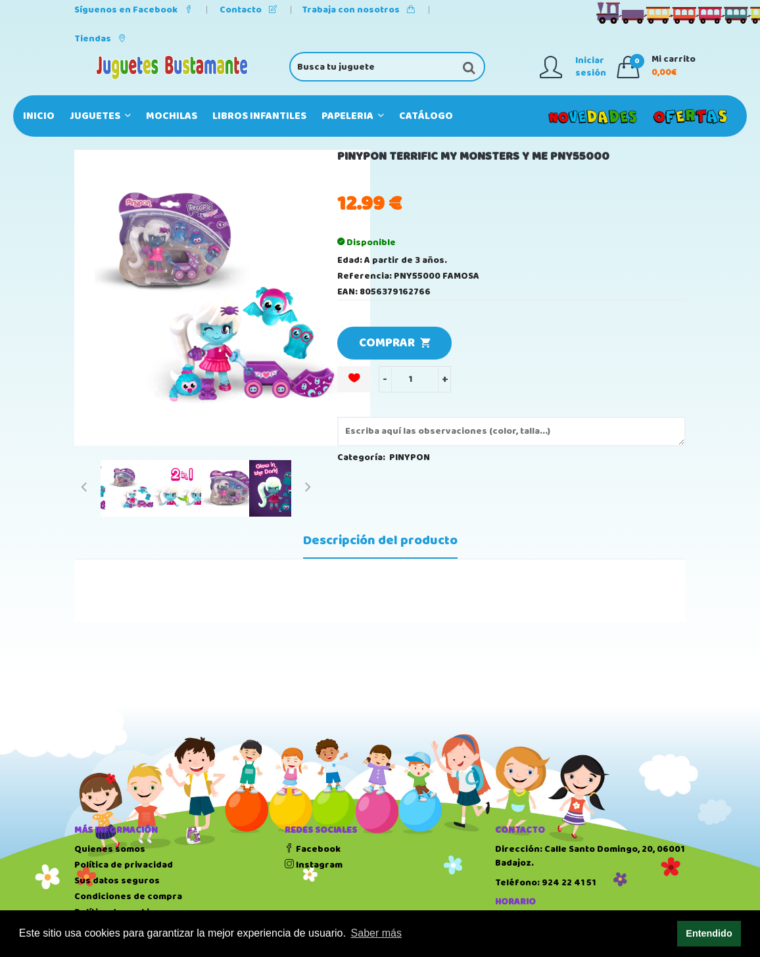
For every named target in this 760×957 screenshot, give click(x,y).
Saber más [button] (376, 933)
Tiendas (100, 39)
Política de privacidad (123, 865)
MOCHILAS (171, 116)
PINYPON (409, 457)
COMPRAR (394, 343)
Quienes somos (109, 849)
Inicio (39, 116)
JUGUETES (100, 116)
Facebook (313, 849)
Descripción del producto (380, 541)
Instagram (314, 865)
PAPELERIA (352, 116)
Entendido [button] (709, 933)
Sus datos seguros (117, 881)
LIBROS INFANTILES (259, 116)
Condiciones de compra (128, 896)
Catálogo (426, 116)
